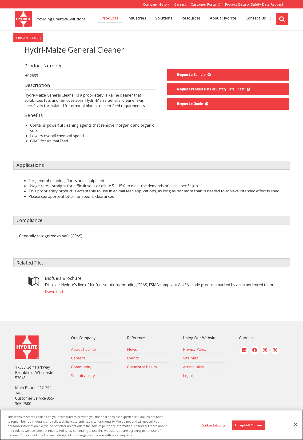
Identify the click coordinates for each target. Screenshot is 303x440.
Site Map (191, 358)
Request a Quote (190, 103)
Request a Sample (191, 74)
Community (81, 367)
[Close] (295, 424)
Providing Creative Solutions (60, 19)
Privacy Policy (195, 349)
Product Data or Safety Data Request (254, 4)
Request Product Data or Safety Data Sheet (211, 89)
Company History (156, 4)
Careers (180, 4)
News (132, 349)
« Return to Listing (28, 37)
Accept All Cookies (248, 425)
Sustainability (83, 375)
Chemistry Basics (142, 367)
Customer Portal (203, 4)
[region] (151, 425)
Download (54, 291)
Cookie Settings (213, 425)
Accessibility (193, 367)
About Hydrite (83, 349)
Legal (188, 375)
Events (133, 358)
